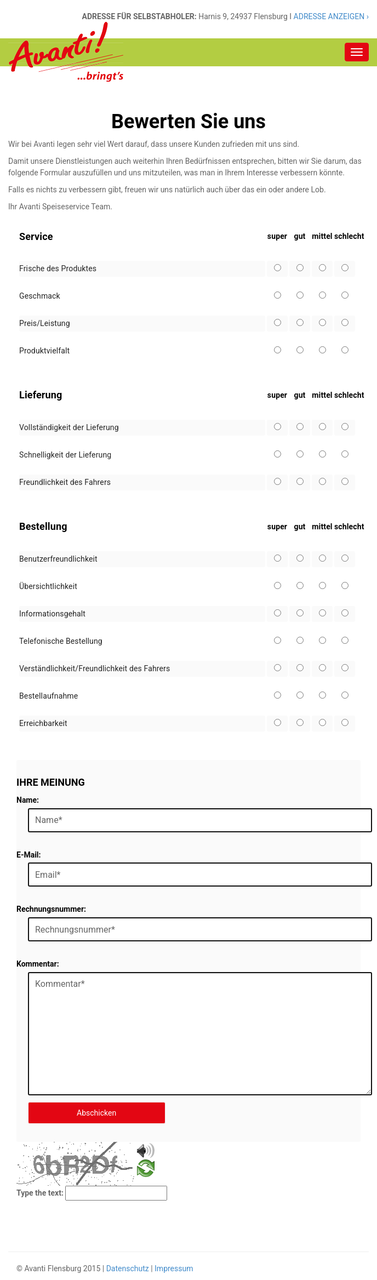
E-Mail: (28, 854)
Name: (27, 800)
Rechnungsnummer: (51, 909)
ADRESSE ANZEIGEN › (330, 16)
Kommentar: (37, 963)
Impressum (174, 1268)
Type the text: (40, 1192)
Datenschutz (127, 1268)
